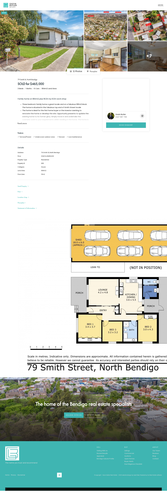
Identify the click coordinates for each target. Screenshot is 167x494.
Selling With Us (102, 452)
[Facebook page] (60, 477)
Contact (156, 460)
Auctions (127, 458)
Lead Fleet (136, 476)
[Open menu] (161, 6)
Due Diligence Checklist (133, 466)
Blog (154, 458)
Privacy (13, 476)
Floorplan (92, 73)
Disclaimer (21, 476)
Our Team (156, 452)
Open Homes (129, 460)
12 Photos (76, 73)
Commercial (129, 455)
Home (7, 476)
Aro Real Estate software (154, 476)
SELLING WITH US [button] (74, 417)
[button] (20, 193)
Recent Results (102, 455)
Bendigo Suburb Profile (105, 460)
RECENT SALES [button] (93, 417)
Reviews (156, 455)
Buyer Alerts (128, 463)
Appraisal (100, 458)
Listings (127, 452)
